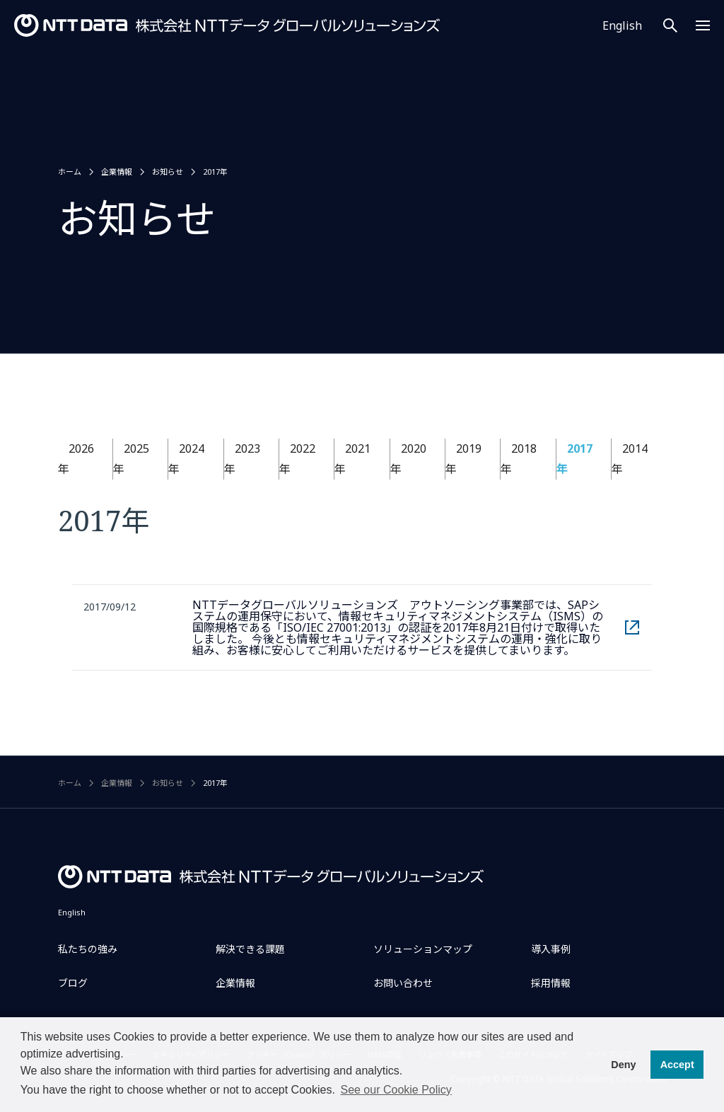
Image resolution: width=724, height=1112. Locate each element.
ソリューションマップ (422, 949)
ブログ (73, 983)
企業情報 (116, 171)
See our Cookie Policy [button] (395, 1090)
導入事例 (551, 949)
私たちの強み (87, 949)
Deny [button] (623, 1064)
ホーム (69, 171)
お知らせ (167, 171)
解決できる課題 (250, 949)
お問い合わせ (403, 983)
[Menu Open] (703, 25)
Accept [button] (677, 1064)
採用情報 (551, 983)
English (622, 25)
